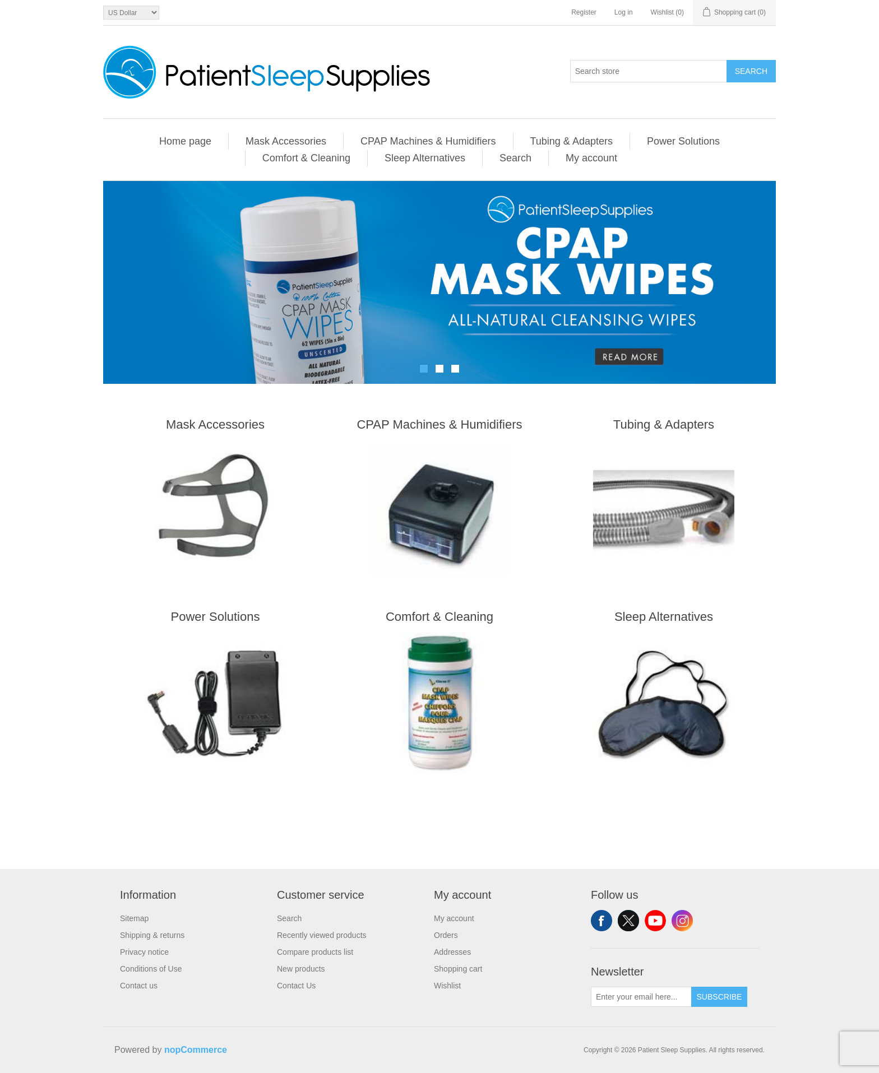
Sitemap (134, 918)
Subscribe (719, 996)
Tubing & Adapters (571, 141)
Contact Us (296, 985)
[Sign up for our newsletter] (641, 997)
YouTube (655, 920)
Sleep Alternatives (425, 158)
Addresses (452, 951)
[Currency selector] (131, 13)
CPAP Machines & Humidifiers (428, 141)
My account (591, 158)
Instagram (682, 920)
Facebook (601, 920)
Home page (185, 141)
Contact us (139, 985)
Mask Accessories (286, 141)
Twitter (628, 920)
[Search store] (648, 71)
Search (751, 71)
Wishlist (447, 985)
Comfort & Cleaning (306, 158)
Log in (623, 12)
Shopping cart (458, 968)
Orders (446, 935)
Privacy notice (144, 951)
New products (301, 968)
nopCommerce (195, 1050)
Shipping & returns (152, 935)
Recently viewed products (322, 935)
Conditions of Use (151, 968)
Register (583, 12)
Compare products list (315, 951)
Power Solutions (683, 141)
